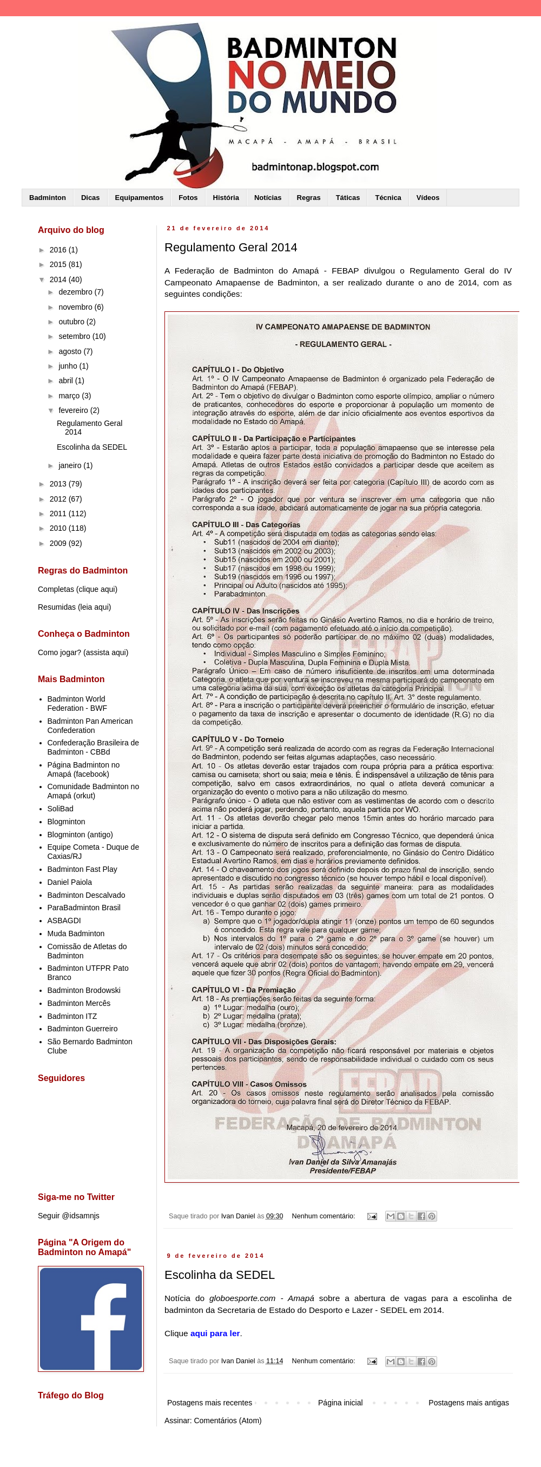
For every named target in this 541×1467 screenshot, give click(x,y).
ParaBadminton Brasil (84, 907)
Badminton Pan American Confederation (90, 726)
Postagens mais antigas (468, 1402)
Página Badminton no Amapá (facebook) (84, 769)
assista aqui (106, 652)
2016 (59, 249)
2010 (59, 528)
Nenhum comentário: (324, 1216)
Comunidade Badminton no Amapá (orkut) (94, 791)
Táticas (348, 198)
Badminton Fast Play (82, 869)
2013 (59, 483)
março (70, 395)
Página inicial (340, 1402)
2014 (59, 279)
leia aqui (95, 607)
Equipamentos (139, 198)
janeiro (70, 465)
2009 (59, 543)
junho (68, 366)
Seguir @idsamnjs (69, 1215)
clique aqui (96, 589)
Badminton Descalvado (87, 895)
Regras (309, 198)
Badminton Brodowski (84, 990)
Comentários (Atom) (227, 1420)
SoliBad (61, 808)
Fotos (188, 198)
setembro (75, 336)
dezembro (76, 292)
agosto (70, 351)
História (226, 198)
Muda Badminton (76, 933)
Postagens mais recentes (209, 1402)
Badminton (47, 198)
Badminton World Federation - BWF (77, 703)
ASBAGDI (64, 920)
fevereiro (74, 410)
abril (66, 380)
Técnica (388, 198)
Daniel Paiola (70, 882)
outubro (72, 321)
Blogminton (66, 821)
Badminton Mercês (79, 1003)
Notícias (268, 198)
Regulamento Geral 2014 (231, 247)
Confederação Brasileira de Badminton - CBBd (94, 747)
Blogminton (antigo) (80, 834)
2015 (59, 264)
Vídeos (428, 198)
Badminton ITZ (72, 1016)
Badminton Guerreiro (83, 1028)
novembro (76, 307)
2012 (59, 499)
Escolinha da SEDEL (219, 1275)
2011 (59, 513)
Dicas (90, 198)
